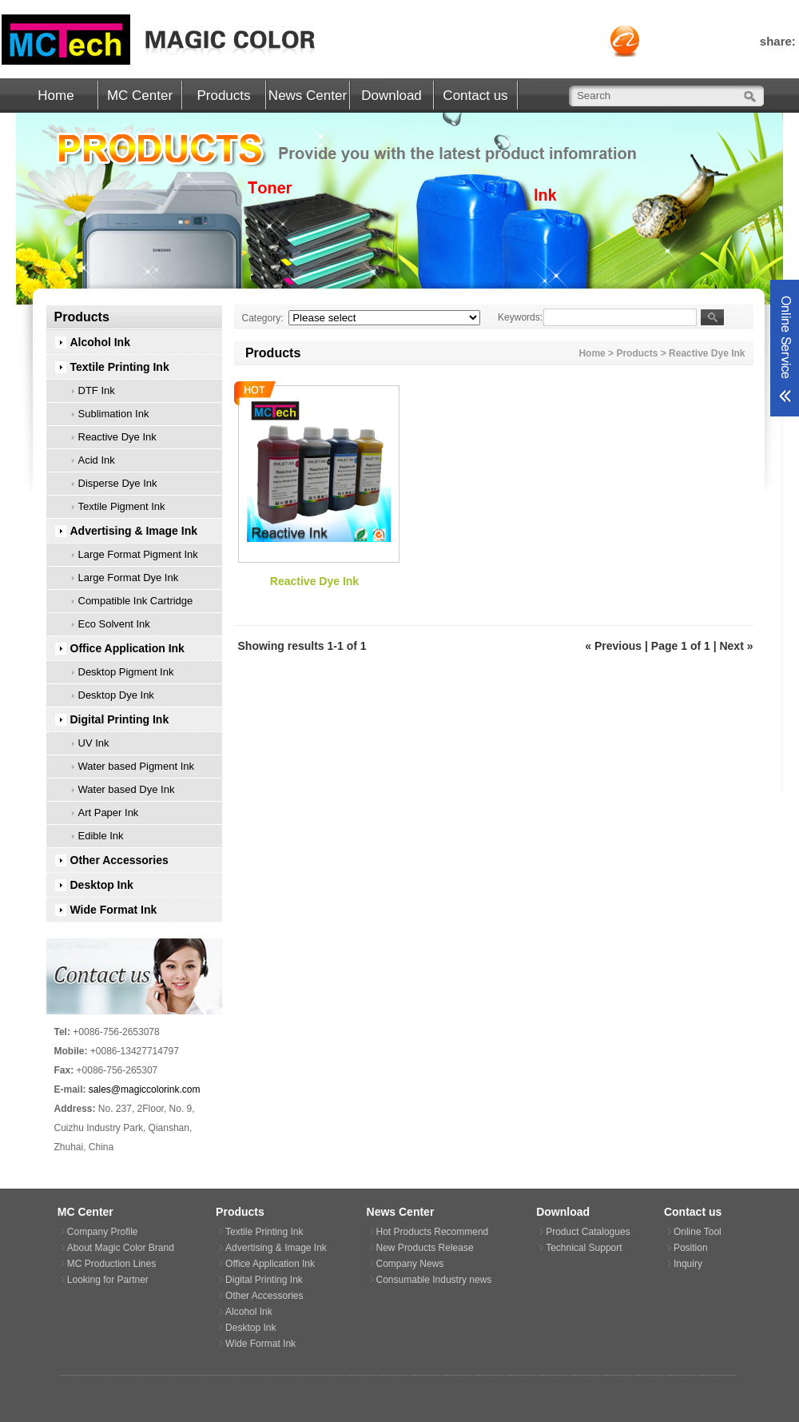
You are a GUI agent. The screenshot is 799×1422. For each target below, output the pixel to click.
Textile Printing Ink (119, 366)
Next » (736, 645)
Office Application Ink (127, 648)
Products (223, 95)
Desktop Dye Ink (116, 695)
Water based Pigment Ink (136, 766)
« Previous (613, 645)
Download (391, 95)
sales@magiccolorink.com (145, 1089)
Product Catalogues (588, 1231)
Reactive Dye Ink (117, 437)
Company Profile (102, 1231)
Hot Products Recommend (432, 1231)
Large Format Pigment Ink (138, 554)
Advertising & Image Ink (133, 530)
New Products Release (425, 1247)
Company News (410, 1263)
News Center (307, 95)
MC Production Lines (111, 1263)
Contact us (475, 95)
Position (691, 1247)
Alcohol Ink (100, 342)
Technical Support (584, 1247)
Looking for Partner (108, 1279)
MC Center (140, 95)
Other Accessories (119, 860)
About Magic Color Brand (120, 1247)
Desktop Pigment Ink (126, 672)
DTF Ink (96, 390)
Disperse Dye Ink (117, 483)
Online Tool (697, 1231)
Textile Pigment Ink (121, 506)
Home (56, 95)
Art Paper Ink (108, 813)
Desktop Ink (101, 884)
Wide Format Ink (113, 909)
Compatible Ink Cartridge (135, 601)
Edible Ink (101, 836)
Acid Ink (96, 460)
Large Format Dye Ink (128, 578)
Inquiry (688, 1263)
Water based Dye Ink (126, 789)
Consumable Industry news (434, 1279)
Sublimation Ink (113, 414)
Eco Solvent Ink (114, 624)
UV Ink (93, 743)
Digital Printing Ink (119, 719)
